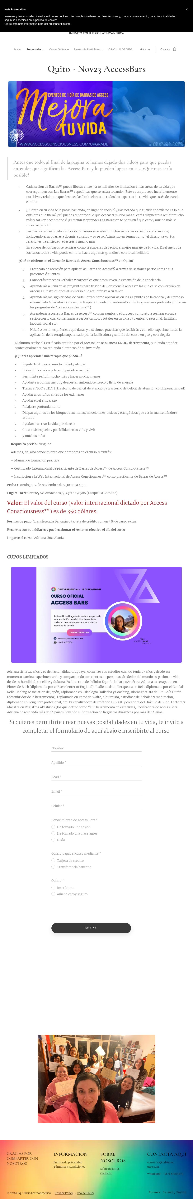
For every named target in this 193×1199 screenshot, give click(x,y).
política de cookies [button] (46, 20)
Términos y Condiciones (69, 1166)
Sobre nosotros (110, 1168)
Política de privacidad (68, 1162)
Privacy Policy (64, 1193)
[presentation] (80, 910)
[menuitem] (16, 50)
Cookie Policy (85, 1193)
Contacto (106, 1173)
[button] (187, 9)
